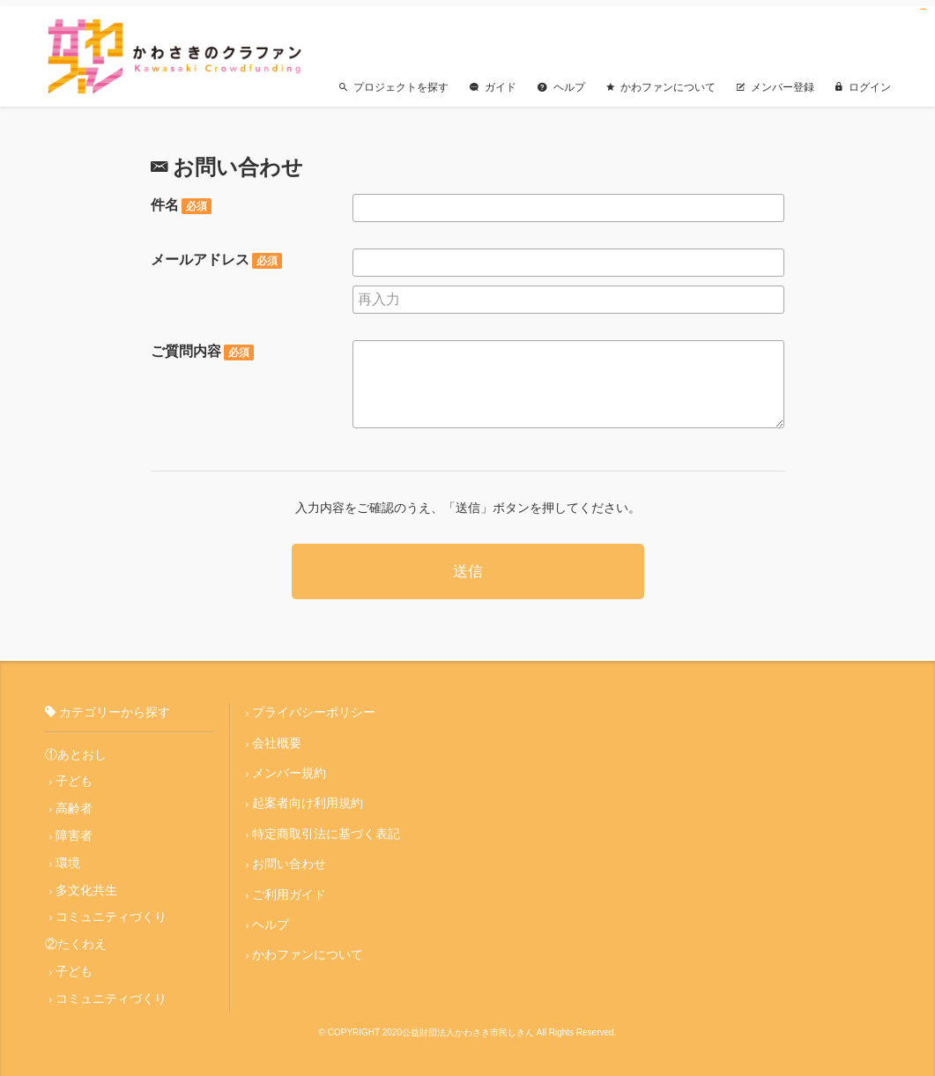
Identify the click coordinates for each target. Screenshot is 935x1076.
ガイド (493, 80)
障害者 (74, 829)
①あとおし (76, 747)
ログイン (863, 80)
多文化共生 (86, 884)
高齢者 (74, 802)
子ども (74, 775)
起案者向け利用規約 (307, 797)
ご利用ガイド (289, 888)
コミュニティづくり (111, 911)
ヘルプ (561, 80)
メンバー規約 (289, 767)
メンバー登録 (775, 80)
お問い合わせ (289, 857)
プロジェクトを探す (394, 80)
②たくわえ (76, 938)
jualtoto (925, 9)
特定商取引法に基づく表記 (326, 827)
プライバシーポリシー (313, 706)
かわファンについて (661, 80)
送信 (468, 565)
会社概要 (276, 736)
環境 (68, 857)
